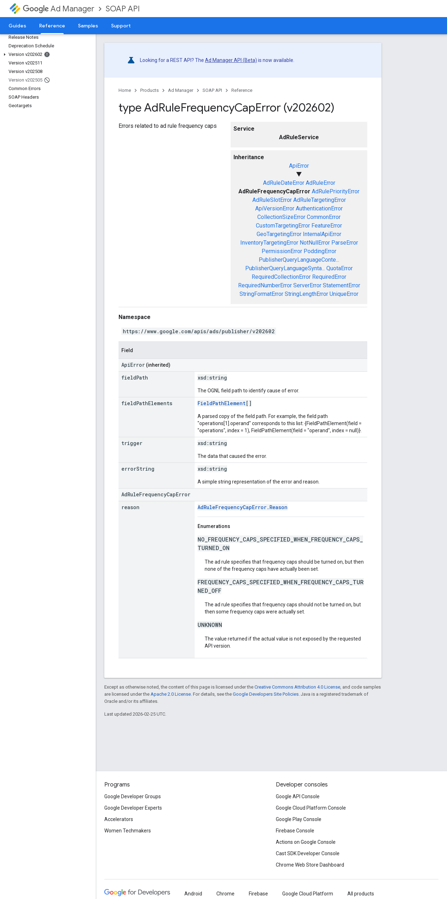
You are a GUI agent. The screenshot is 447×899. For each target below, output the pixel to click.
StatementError (341, 285)
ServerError (307, 285)
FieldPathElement (222, 403)
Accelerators (118, 819)
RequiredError (329, 276)
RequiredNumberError (265, 285)
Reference (241, 90)
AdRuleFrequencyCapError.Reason (243, 507)
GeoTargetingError (279, 234)
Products (149, 90)
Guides (17, 25)
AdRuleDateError (283, 182)
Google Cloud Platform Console (311, 808)
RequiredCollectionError (281, 276)
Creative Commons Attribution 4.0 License (297, 687)
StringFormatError (261, 294)
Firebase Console (295, 830)
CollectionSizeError (281, 217)
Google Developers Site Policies (266, 694)
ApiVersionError (274, 208)
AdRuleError (320, 182)
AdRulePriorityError (335, 191)
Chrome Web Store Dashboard (310, 865)
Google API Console (298, 796)
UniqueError (344, 294)
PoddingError (320, 251)
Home (125, 90)
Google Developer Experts (133, 808)
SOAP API (123, 9)
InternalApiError (322, 234)
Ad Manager (58, 9)
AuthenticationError (319, 208)
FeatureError (326, 225)
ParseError (344, 242)
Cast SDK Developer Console (308, 853)
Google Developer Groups (132, 796)
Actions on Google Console (306, 842)
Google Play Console (298, 819)
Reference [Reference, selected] (52, 25)
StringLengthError (306, 294)
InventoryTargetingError (269, 242)
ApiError (299, 165)
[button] (46, 54)
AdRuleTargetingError (319, 200)
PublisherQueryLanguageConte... (299, 259)
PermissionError (282, 251)
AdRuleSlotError (272, 200)
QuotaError (339, 268)
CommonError (324, 217)
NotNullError (315, 242)
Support (121, 25)
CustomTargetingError (283, 225)
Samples (88, 25)
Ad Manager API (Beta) (231, 60)
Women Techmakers (127, 830)
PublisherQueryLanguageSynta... (285, 268)
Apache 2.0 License (171, 694)
